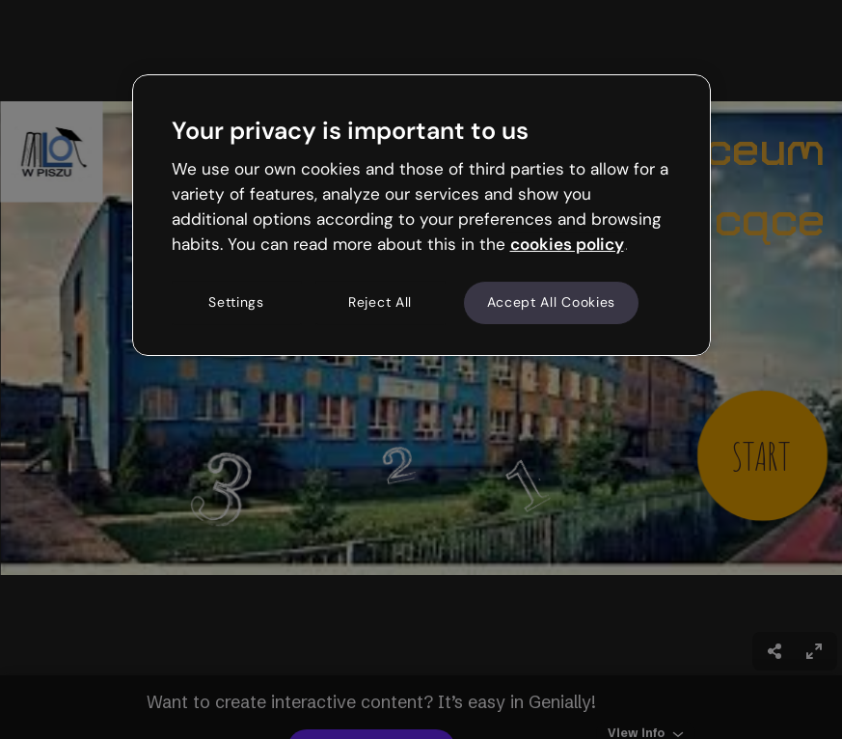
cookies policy (567, 244)
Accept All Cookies (551, 303)
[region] (421, 215)
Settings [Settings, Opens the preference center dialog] (236, 303)
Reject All (380, 303)
